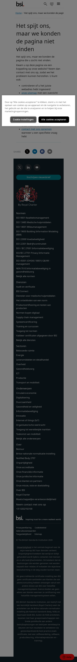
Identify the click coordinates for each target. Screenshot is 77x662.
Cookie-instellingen (23, 119)
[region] (38, 110)
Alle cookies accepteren (53, 119)
